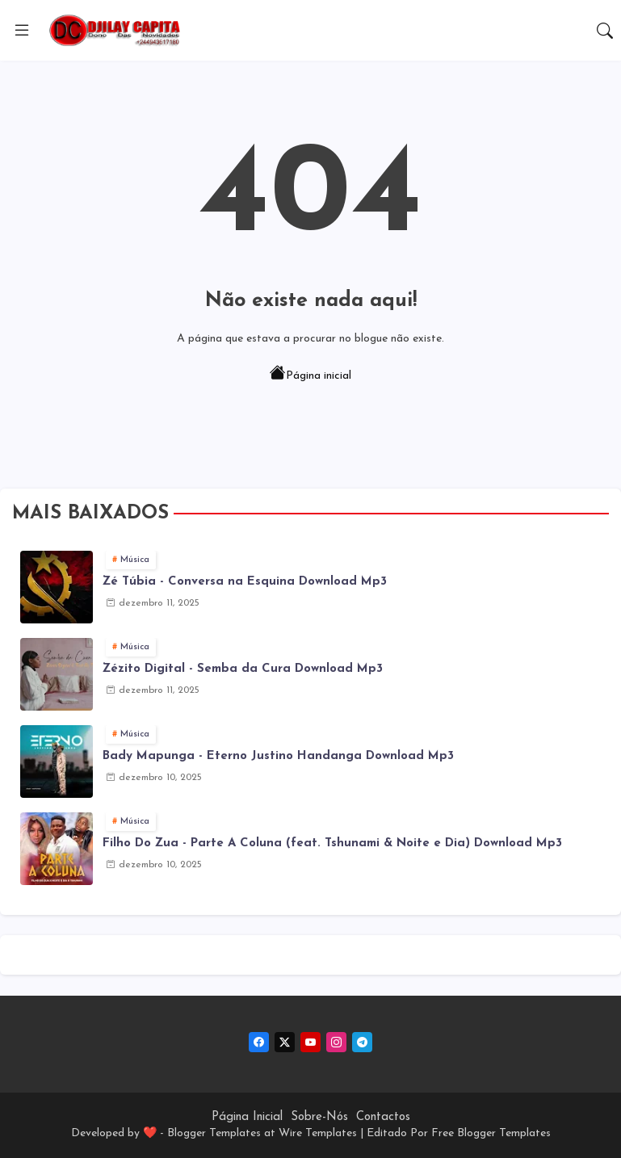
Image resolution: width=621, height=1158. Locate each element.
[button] (605, 31)
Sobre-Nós (319, 1117)
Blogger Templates (214, 1133)
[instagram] (336, 1042)
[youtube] (310, 1042)
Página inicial (310, 375)
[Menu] (22, 31)
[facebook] (259, 1042)
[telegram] (362, 1042)
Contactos (383, 1117)
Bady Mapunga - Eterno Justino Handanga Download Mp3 (278, 756)
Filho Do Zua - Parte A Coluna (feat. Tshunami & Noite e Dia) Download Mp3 (332, 843)
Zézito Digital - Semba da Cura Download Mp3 (243, 669)
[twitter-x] (285, 1042)
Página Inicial (247, 1117)
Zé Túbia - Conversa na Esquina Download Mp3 (245, 582)
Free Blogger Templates (491, 1133)
